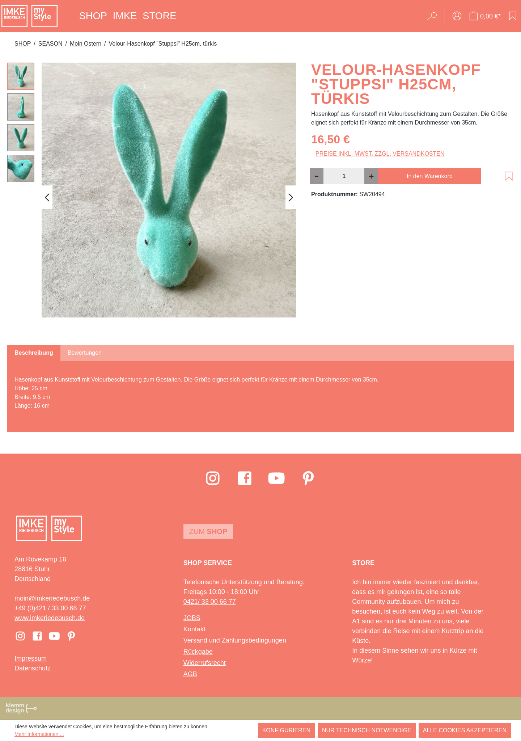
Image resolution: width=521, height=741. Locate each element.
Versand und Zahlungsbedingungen (234, 640)
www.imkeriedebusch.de (49, 618)
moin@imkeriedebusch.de (52, 598)
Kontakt (194, 629)
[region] (152, 197)
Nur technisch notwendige (366, 730)
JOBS (191, 618)
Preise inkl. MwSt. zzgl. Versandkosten (380, 154)
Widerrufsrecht (204, 662)
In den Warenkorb (430, 176)
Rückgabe (198, 651)
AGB (190, 674)
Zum (208, 531)
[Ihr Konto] (457, 16)
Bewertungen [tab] (85, 353)
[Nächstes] (290, 197)
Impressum (30, 658)
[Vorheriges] (47, 197)
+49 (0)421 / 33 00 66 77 (50, 608)
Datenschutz (32, 668)
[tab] (33, 353)
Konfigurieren (286, 730)
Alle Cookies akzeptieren (465, 730)
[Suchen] (434, 16)
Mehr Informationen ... (39, 734)
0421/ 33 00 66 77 (209, 601)
